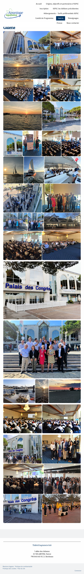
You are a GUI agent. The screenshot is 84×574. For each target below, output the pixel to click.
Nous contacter (73, 23)
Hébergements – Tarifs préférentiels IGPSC (61, 13)
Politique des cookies (10, 568)
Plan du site (21, 568)
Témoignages (73, 18)
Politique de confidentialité (23, 566)
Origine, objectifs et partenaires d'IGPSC (62, 4)
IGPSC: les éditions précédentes (66, 9)
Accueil (39, 4)
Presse (59, 23)
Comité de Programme (44, 18)
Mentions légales (8, 566)
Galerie (60, 18)
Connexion (78, 570)
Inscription (44, 9)
